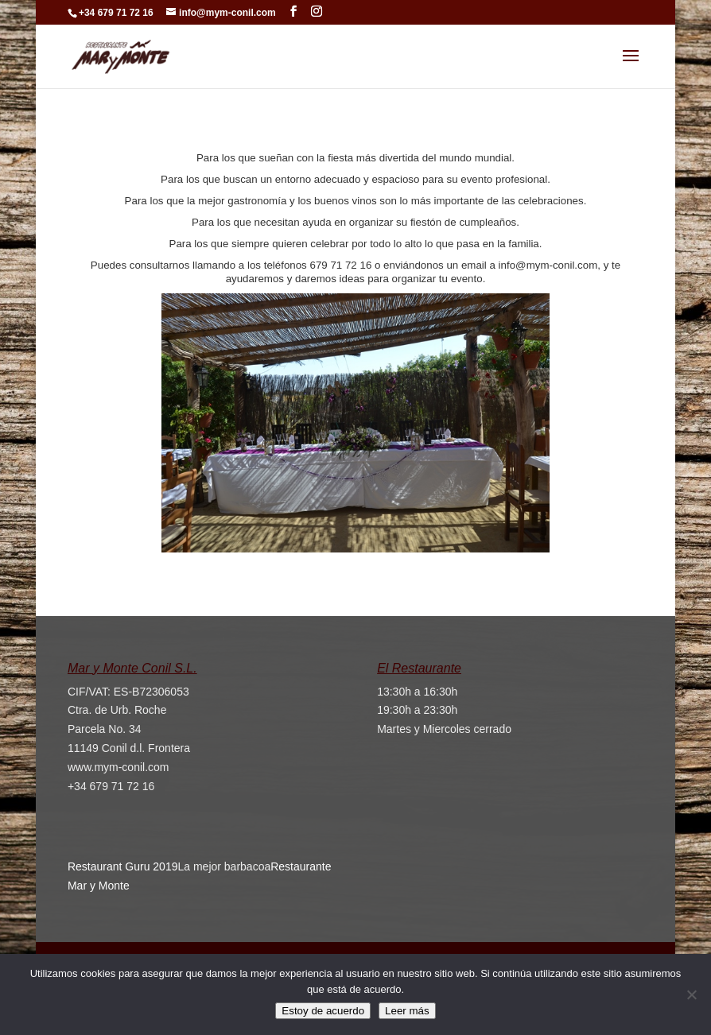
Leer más (407, 1011)
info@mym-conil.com (548, 265)
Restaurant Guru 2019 (123, 866)
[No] (691, 994)
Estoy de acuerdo (323, 1011)
